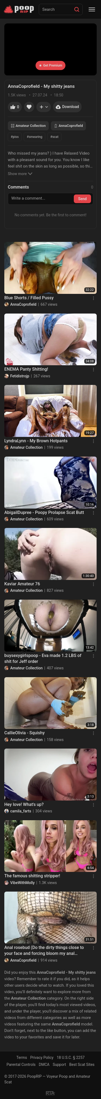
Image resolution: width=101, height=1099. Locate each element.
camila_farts (20, 811)
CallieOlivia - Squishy (24, 732)
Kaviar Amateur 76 (22, 583)
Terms (21, 1057)
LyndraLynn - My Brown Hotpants (36, 440)
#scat (54, 137)
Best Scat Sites (82, 1064)
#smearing (34, 137)
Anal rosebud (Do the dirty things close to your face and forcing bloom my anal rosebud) (44, 951)
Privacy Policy (41, 1057)
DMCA (44, 1064)
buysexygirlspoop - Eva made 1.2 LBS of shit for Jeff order (42, 658)
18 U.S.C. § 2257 (71, 1057)
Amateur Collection (28, 126)
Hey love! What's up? (24, 804)
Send (82, 199)
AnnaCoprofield (68, 126)
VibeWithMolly (22, 883)
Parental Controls (21, 1064)
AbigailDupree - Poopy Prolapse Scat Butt (44, 512)
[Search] (76, 9)
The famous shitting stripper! (32, 875)
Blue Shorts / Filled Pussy (29, 297)
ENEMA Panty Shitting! (26, 369)
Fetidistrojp (19, 376)
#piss (15, 137)
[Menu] (92, 9)
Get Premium (50, 65)
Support (59, 1064)
